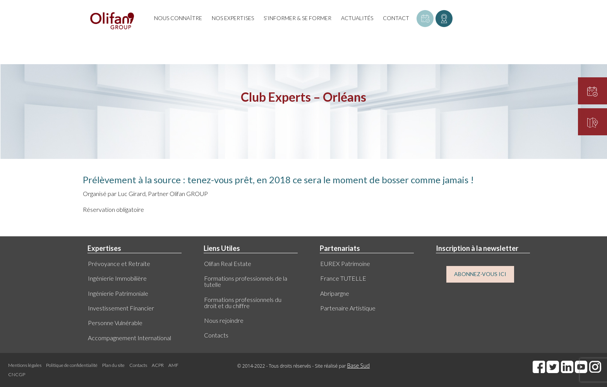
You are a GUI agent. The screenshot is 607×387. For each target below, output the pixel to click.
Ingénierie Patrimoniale (118, 293)
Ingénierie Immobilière (117, 278)
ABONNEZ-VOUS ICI (480, 274)
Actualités (357, 18)
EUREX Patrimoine (345, 263)
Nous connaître (178, 18)
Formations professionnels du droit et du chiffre (242, 302)
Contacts (216, 335)
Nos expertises (233, 18)
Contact (396, 18)
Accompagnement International (129, 337)
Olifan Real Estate (227, 263)
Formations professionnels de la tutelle (245, 281)
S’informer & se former (297, 18)
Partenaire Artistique (348, 308)
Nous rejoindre (223, 320)
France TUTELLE (343, 278)
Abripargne (334, 293)
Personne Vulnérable (115, 322)
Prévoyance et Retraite (119, 263)
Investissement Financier (121, 308)
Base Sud (358, 365)
